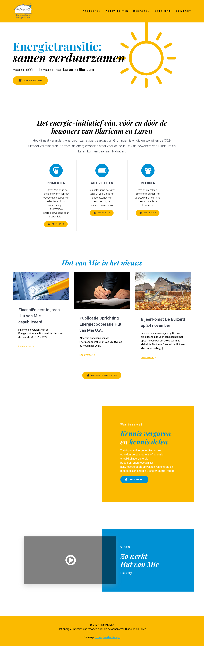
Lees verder (25, 350)
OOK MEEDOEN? (31, 81)
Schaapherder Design (107, 637)
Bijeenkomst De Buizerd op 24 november (163, 325)
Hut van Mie (139, 574)
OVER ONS (163, 10)
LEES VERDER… (134, 490)
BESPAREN (141, 10)
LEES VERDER (56, 227)
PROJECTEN (92, 10)
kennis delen (148, 452)
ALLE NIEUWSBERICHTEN (102, 385)
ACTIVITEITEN (117, 10)
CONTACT (183, 10)
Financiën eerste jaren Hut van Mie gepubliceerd (39, 318)
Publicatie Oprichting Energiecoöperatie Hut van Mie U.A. (100, 327)
